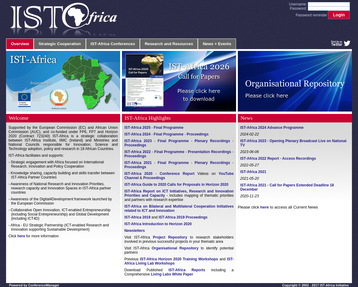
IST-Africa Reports (186, 270)
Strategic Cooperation (60, 44)
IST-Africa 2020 (138, 174)
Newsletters (134, 231)
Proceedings (197, 134)
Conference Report (177, 174)
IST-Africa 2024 (137, 134)
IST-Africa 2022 (137, 152)
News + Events (217, 44)
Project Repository (170, 237)
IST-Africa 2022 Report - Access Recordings (278, 158)
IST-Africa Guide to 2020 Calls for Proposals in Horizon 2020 (176, 184)
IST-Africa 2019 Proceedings (183, 217)
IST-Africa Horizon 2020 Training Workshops (179, 259)
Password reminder (311, 15)
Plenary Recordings (212, 141)
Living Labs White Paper (172, 274)
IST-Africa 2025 (137, 127)
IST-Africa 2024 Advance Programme (272, 127)
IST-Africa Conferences (113, 44)
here (21, 236)
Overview (20, 44)
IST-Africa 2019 (137, 217)
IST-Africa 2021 (138, 163)
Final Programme (169, 127)
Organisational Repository (175, 248)
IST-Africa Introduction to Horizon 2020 (158, 224)
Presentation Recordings (209, 152)
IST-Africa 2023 (138, 141)
